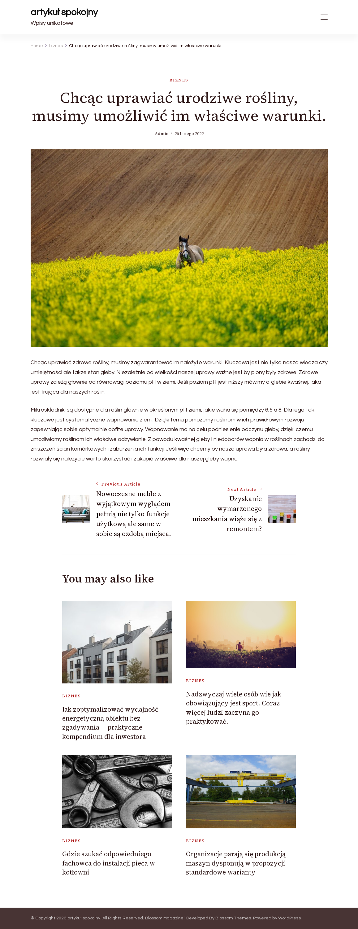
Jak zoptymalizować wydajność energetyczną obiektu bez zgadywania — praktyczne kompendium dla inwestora (110, 723)
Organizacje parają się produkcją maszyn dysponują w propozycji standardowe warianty (236, 863)
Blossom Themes (233, 918)
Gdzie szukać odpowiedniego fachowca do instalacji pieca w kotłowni (108, 863)
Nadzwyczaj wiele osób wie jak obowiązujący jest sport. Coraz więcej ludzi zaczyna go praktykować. (233, 708)
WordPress (289, 918)
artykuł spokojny (64, 12)
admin (162, 134)
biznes (179, 80)
